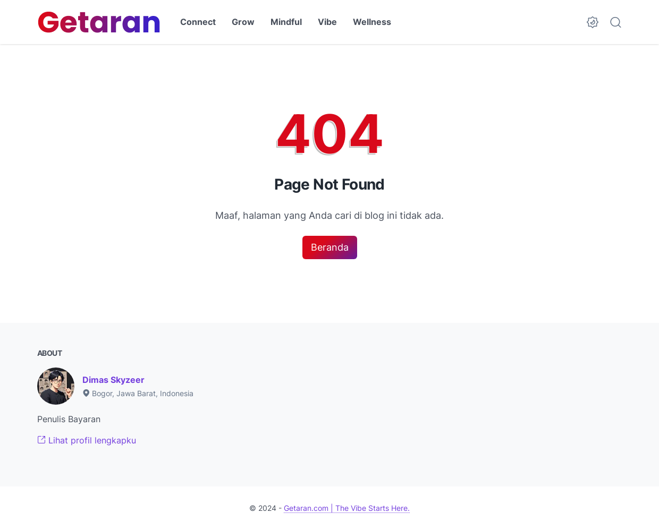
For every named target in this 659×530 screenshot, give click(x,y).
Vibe (327, 21)
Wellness (372, 21)
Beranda (330, 247)
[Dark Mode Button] (592, 22)
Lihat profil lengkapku (86, 440)
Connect (198, 21)
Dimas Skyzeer (113, 379)
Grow (243, 21)
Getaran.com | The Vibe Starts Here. (347, 507)
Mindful (286, 21)
